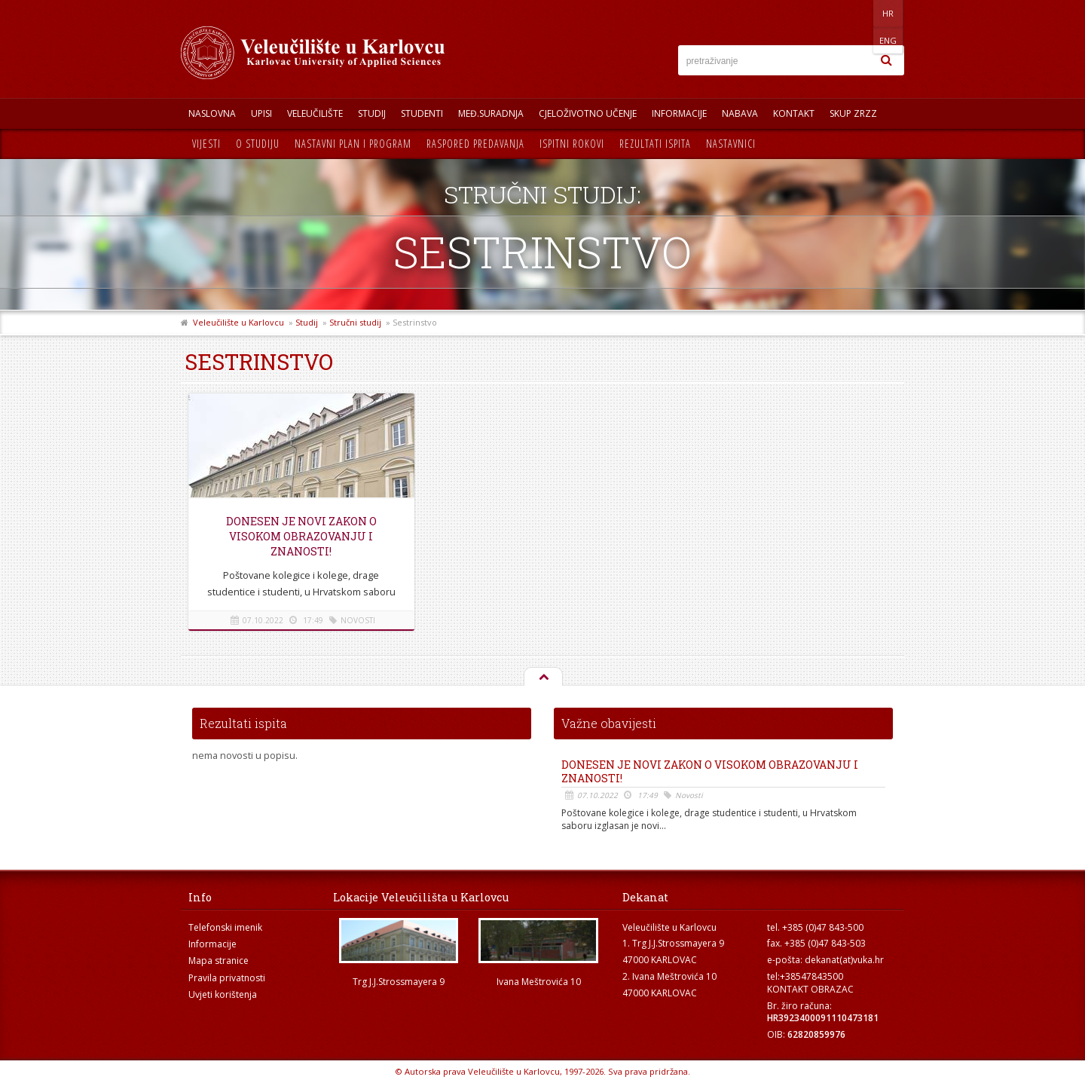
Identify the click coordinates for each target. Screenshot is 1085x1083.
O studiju (258, 143)
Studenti (422, 113)
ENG (888, 13)
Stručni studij (355, 322)
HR (857, 13)
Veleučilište (315, 113)
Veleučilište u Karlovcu (238, 322)
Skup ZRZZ (853, 113)
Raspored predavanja (475, 143)
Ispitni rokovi (571, 143)
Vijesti (206, 143)
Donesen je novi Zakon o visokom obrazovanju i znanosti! (301, 536)
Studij (372, 113)
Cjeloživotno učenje (588, 113)
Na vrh (542, 677)
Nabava (740, 113)
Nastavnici (731, 143)
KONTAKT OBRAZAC (810, 989)
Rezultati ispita (655, 143)
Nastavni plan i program (353, 143)
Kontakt (794, 113)
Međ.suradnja (491, 113)
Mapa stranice (218, 960)
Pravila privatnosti (226, 977)
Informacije (679, 113)
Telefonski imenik (225, 927)
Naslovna (212, 113)
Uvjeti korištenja (222, 994)
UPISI (261, 113)
